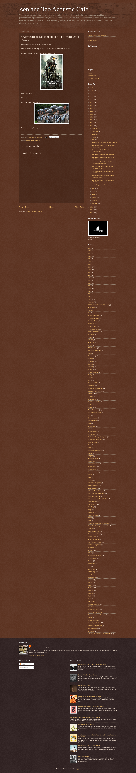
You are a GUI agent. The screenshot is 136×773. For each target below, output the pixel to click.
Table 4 (90, 593)
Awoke (90, 337)
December (95, 128)
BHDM (90, 345)
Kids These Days (93, 485)
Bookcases (91, 356)
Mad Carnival (92, 504)
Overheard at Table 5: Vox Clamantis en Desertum (85, 717)
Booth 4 (90, 367)
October (94, 134)
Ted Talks (91, 601)
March (94, 197)
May (93, 191)
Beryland (91, 342)
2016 (92, 117)
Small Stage (92, 572)
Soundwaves (92, 577)
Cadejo (90, 375)
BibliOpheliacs (92, 348)
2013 (92, 126)
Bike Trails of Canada (94, 350)
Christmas (91, 385)
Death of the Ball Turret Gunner (87, 675)
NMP (89, 520)
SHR (89, 566)
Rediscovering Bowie (94, 545)
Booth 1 (90, 358)
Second (90, 561)
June (93, 188)
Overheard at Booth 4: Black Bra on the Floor (92, 664)
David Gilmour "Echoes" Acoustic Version (104, 142)
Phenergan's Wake (94, 534)
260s (89, 294)
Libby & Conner (93, 488)
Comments (24, 667)
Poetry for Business (94, 539)
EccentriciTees (92, 420)
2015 (92, 120)
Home (52, 207)
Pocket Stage (92, 536)
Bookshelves (92, 75)
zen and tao (35, 646)
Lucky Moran (92, 501)
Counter (90, 394)
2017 (92, 114)
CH (89, 380)
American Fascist (93, 315)
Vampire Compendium (95, 625)
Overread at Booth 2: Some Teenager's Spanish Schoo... (103, 167)
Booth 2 (90, 361)
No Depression (92, 40)
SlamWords (91, 569)
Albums (90, 310)
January (94, 203)
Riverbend (91, 547)
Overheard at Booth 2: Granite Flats (89, 745)
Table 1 (90, 585)
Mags (89, 509)
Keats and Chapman (94, 483)
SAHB (90, 553)
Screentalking (30, 140)
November (95, 131)
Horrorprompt (92, 466)
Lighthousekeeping (94, 496)
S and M (90, 550)
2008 (89, 248)
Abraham (91, 302)
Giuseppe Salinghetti (94, 450)
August (94, 137)
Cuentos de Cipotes (94, 402)
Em (89, 429)
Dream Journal (92, 418)
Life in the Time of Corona (96, 493)
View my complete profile (36, 655)
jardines (90, 480)
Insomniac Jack (93, 472)
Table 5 (90, 596)
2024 (92, 93)
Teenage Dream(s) (94, 604)
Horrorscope (92, 469)
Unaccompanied (93, 620)
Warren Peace (92, 628)
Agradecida (91, 307)
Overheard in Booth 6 (84, 685)
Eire (89, 423)
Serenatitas (91, 563)
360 (89, 296)
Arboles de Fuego (93, 329)
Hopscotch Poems (93, 464)
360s (89, 299)
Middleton (91, 512)
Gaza (89, 445)
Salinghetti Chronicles (94, 555)
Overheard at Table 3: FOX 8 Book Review (91, 706)
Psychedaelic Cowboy (95, 542)
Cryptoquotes (92, 399)
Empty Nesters (92, 431)
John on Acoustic (83, 756)
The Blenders (92, 607)
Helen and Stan (93, 458)
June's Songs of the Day (99, 185)
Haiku (90, 453)
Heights (90, 456)
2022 (92, 99)
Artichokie (91, 334)
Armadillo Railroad (93, 331)
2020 (92, 105)
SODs (90, 574)
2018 (92, 111)
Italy (89, 477)
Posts (22, 664)
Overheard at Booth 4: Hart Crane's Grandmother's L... (102, 150)
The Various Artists (94, 609)
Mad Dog (91, 507)
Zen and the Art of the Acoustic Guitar (99, 634)
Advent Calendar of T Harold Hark (98, 305)
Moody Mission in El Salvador (97, 35)
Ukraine (90, 617)
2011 (92, 210)
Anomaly (91, 323)
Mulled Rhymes (93, 515)
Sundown (91, 580)
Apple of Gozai (92, 326)
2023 (92, 96)
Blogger (77, 769)
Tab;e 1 (90, 582)
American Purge (93, 321)
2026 (92, 87)
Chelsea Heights (93, 383)
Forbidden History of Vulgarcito (97, 437)
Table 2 (90, 588)
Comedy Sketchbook (94, 391)
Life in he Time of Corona (95, 491)
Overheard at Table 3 (94, 531)
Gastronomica (92, 442)
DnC (89, 415)
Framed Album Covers (95, 439)
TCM (89, 598)
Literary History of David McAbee (98, 499)
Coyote (90, 396)
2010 (92, 213)
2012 (92, 207)
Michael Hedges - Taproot (86, 724)
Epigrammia (92, 434)
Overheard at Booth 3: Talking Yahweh (103, 154)
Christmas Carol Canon (95, 388)
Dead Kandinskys (93, 410)
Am (89, 313)
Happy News (92, 38)
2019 (92, 108)
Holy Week (91, 461)
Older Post (79, 207)
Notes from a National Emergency (98, 523)
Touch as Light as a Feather (96, 615)
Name (90, 518)
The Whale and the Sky (95, 612)
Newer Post (24, 207)
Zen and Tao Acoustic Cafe (53, 9)
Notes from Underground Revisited (98, 526)
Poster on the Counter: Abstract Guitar (89, 696)
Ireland (90, 474)
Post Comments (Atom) (35, 211)
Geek (89, 447)
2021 (92, 102)
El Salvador (91, 426)
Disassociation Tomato (95, 412)
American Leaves (93, 318)
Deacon (90, 407)
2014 (92, 123)
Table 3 (37, 140)
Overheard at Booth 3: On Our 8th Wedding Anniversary (102, 162)
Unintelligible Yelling (94, 623)
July (93, 140)
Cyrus (90, 404)
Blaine (90, 353)
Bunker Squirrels (93, 372)
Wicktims (91, 631)
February (95, 200)
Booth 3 (90, 364)
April (93, 194)
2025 (92, 90)
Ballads (90, 340)
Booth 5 (90, 369)
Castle (90, 377)
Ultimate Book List (93, 78)
